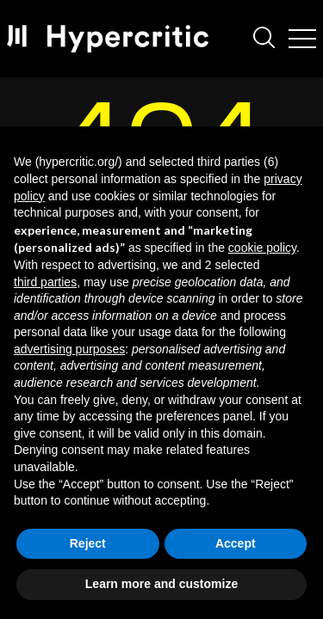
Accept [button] (235, 543)
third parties (45, 282)
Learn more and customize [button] (161, 584)
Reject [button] (88, 543)
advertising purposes (69, 349)
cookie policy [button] (262, 247)
